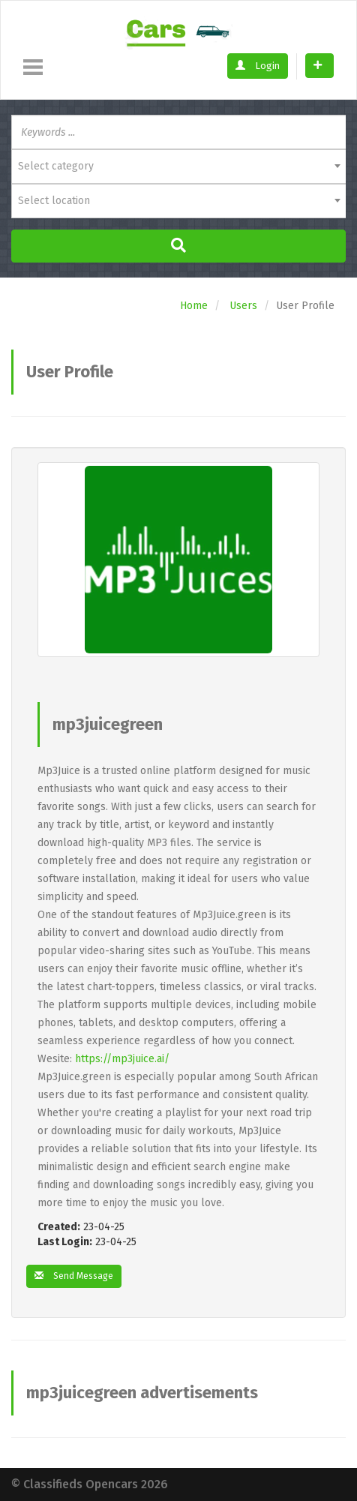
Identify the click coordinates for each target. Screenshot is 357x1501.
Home (194, 305)
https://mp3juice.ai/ (122, 1058)
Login (258, 65)
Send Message (73, 1276)
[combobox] (178, 166)
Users (243, 305)
